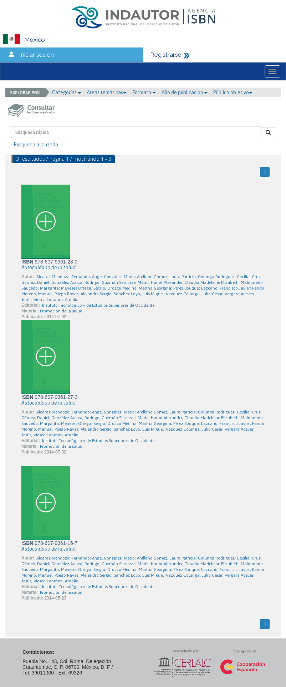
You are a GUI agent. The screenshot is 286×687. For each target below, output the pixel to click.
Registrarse (166, 54)
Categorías (66, 92)
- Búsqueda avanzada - (36, 144)
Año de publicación (185, 92)
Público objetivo (232, 92)
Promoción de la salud (61, 311)
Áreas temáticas (107, 92)
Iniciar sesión (36, 54)
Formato (144, 92)
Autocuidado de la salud (48, 267)
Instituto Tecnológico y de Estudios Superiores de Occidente (98, 305)
